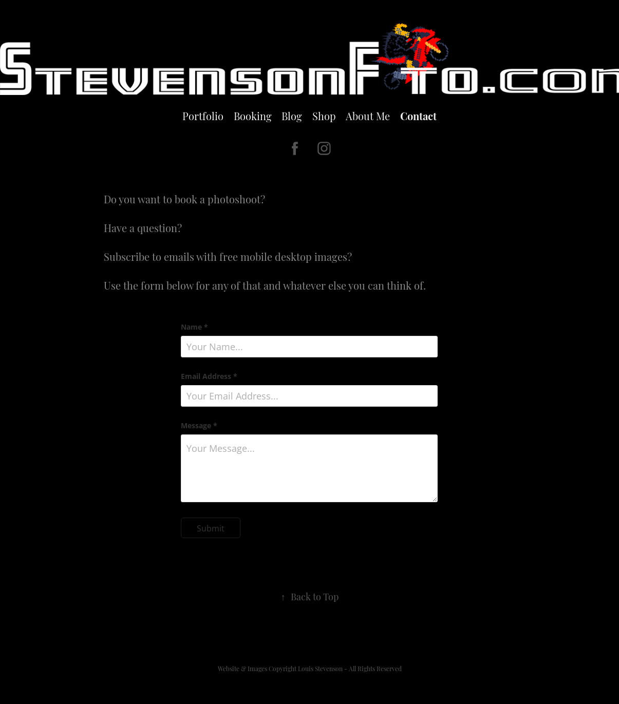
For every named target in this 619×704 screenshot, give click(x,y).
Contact (418, 115)
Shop (324, 115)
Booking (253, 115)
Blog (292, 115)
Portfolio (202, 115)
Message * (199, 425)
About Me (368, 115)
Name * (194, 327)
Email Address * (209, 376)
